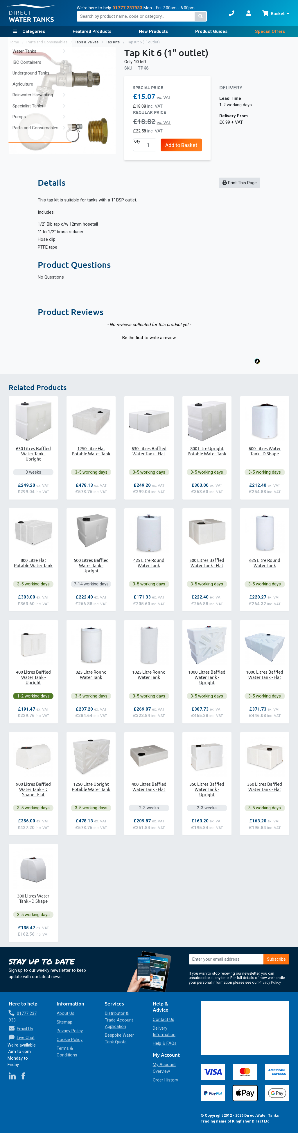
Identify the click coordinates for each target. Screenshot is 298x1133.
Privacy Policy (269, 982)
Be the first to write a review (149, 337)
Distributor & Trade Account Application (119, 1020)
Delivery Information (164, 1032)
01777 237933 (127, 7)
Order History (165, 1080)
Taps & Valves (87, 42)
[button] (149, 337)
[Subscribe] (276, 959)
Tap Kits (113, 42)
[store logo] (31, 13)
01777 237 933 (23, 1017)
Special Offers (270, 31)
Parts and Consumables (47, 42)
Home (14, 42)
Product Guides (211, 31)
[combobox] (142, 16)
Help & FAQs (165, 1043)
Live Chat (26, 1037)
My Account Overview (164, 1068)
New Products (153, 31)
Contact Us (163, 1019)
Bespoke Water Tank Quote (119, 1039)
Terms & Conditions (67, 1052)
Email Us (25, 1028)
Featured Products (92, 31)
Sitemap (64, 1022)
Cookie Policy (69, 1039)
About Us (65, 1013)
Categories (33, 31)
